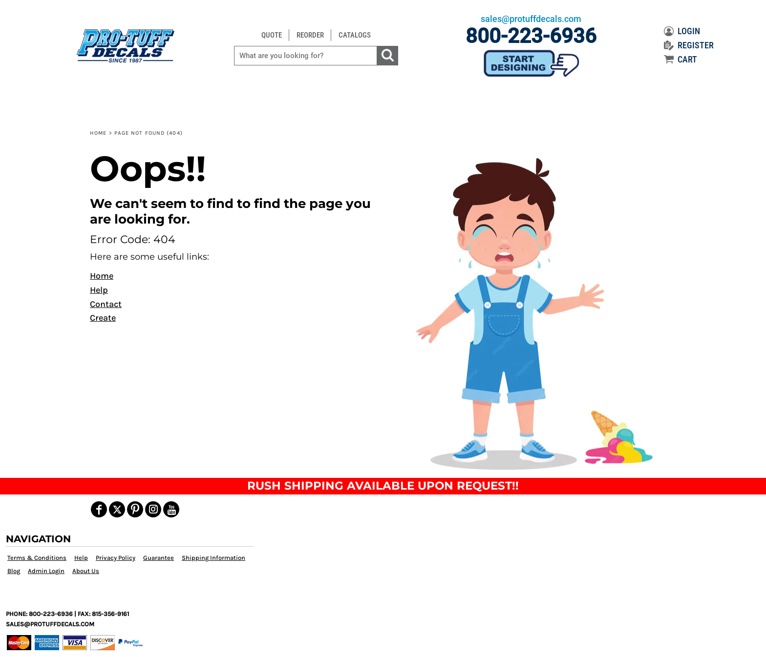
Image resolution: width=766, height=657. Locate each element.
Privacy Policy (115, 557)
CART (680, 59)
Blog (13, 571)
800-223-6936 (531, 36)
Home (98, 133)
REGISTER (689, 45)
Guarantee (158, 557)
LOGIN (682, 31)
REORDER (310, 35)
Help (99, 290)
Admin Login (46, 571)
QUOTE (271, 35)
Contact (106, 304)
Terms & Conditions (36, 557)
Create (103, 317)
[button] (531, 312)
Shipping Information (213, 557)
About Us (85, 571)
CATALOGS (355, 35)
